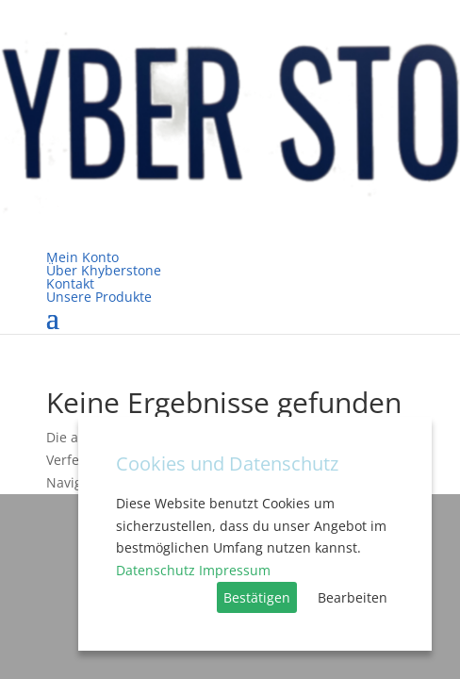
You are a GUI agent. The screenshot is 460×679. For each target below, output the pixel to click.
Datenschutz (155, 570)
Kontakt (70, 283)
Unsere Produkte (99, 297)
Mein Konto (82, 257)
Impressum (235, 570)
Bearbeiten (352, 597)
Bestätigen (256, 597)
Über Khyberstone (103, 270)
